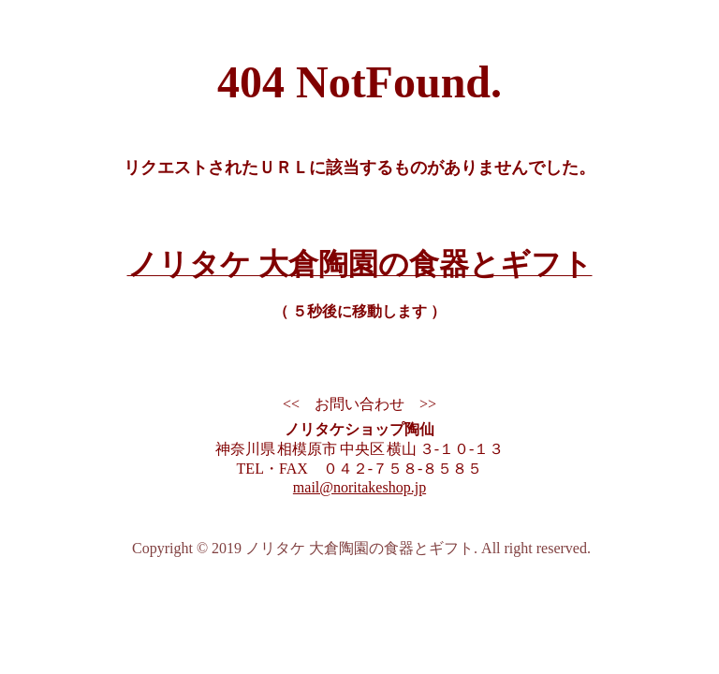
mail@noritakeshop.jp (359, 487)
